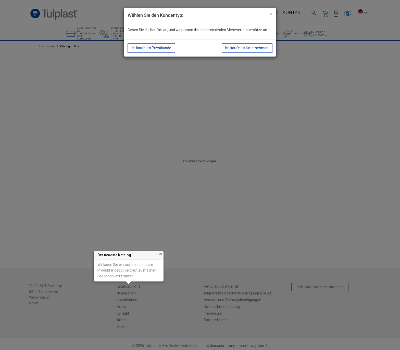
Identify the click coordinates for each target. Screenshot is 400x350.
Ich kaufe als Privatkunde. (151, 48)
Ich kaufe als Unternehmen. (247, 48)
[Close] (271, 14)
